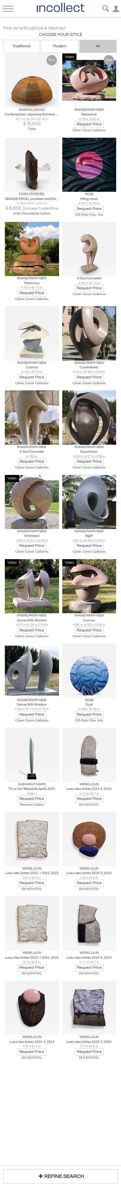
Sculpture (34, 28)
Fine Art (11, 28)
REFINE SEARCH (60, 1176)
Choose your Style (60, 34)
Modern (59, 46)
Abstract (57, 28)
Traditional (21, 46)
